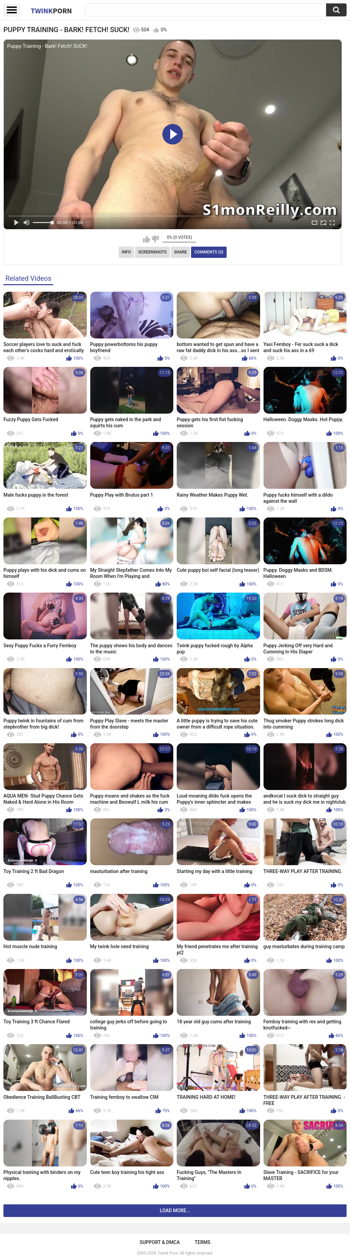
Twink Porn (168, 1253)
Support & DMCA (159, 1242)
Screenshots (152, 252)
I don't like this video (155, 239)
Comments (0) (209, 252)
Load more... (175, 1210)
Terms (203, 1242)
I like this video (146, 239)
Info (126, 252)
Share (180, 252)
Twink (51, 10)
